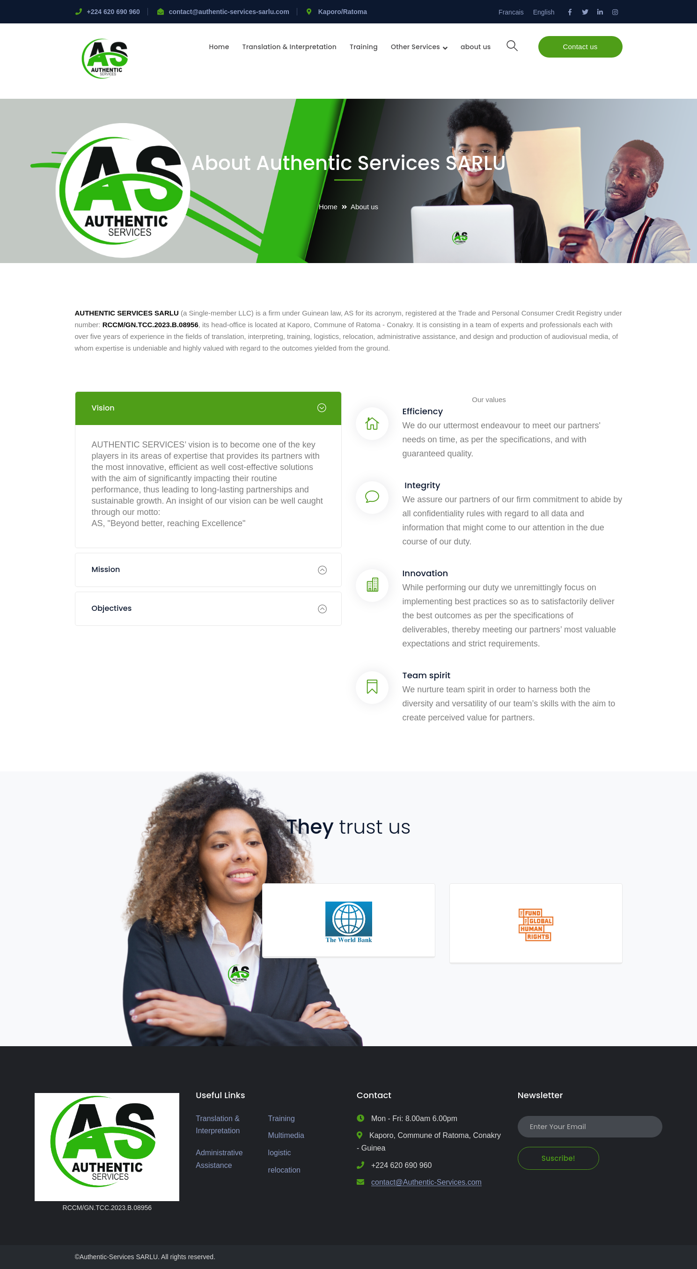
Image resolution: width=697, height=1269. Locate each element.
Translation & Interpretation (218, 1125)
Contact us (580, 47)
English (544, 12)
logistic (279, 1153)
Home (328, 207)
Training (281, 1118)
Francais (511, 12)
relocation (284, 1170)
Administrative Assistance (219, 1159)
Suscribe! (558, 1158)
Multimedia (286, 1135)
